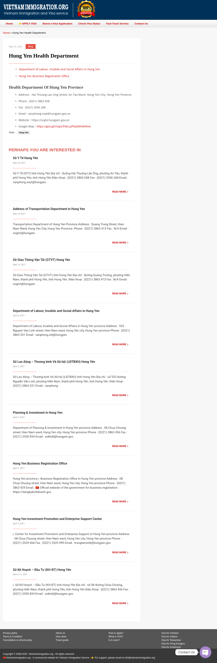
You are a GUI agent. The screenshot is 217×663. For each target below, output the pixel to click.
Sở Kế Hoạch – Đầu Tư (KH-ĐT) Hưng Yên (42, 570)
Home (6, 32)
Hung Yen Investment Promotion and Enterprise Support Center (57, 519)
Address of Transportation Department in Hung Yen (49, 209)
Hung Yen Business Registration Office (41, 76)
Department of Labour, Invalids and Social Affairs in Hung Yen (57, 69)
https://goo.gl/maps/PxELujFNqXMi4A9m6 (64, 126)
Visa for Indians (169, 636)
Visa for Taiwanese (171, 640)
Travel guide (62, 640)
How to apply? (115, 633)
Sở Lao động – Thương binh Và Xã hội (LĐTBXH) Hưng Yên (54, 362)
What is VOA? (115, 636)
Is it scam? (114, 640)
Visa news (61, 636)
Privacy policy (10, 633)
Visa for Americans (171, 647)
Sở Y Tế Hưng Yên (25, 158)
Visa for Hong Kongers (173, 643)
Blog (30, 46)
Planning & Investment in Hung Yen (37, 412)
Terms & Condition (12, 636)
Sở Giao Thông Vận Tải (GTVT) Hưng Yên (41, 260)
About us (60, 633)
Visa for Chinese (169, 633)
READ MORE (119, 191)
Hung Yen (23, 132)
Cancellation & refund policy (17, 640)
